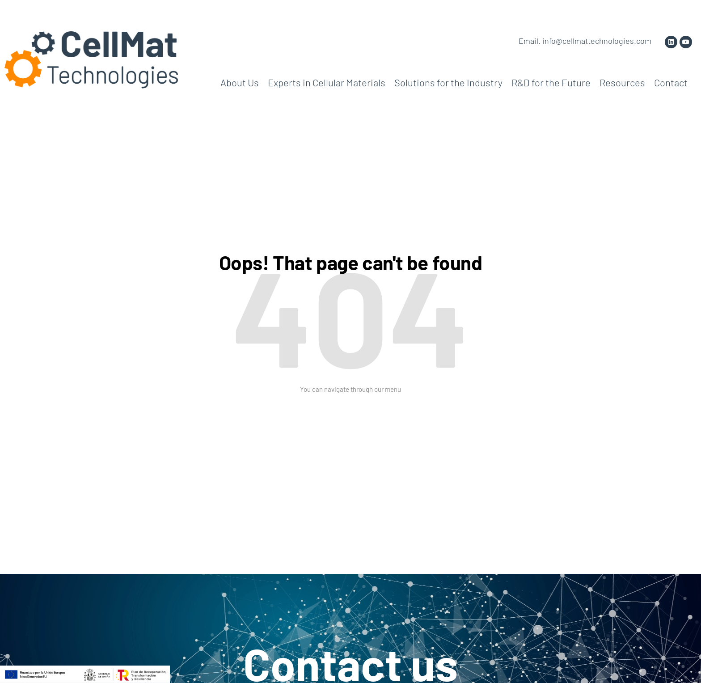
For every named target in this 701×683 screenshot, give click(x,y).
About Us (239, 82)
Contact (671, 82)
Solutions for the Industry (448, 82)
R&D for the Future (551, 82)
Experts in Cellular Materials (326, 82)
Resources (622, 82)
